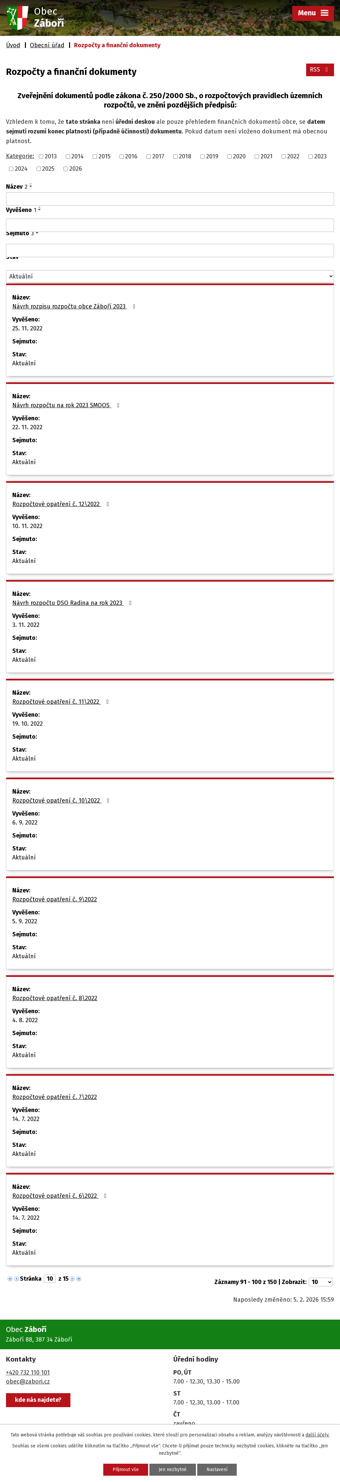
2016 (131, 156)
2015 (105, 156)
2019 (212, 156)
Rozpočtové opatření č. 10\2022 (62, 800)
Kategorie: (20, 156)
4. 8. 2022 (25, 1020)
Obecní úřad (47, 45)
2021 (267, 156)
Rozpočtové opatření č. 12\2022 (62, 504)
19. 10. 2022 (27, 723)
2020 (239, 156)
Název (17, 186)
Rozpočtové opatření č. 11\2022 (62, 701)
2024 (21, 168)
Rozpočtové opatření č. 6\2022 (60, 1196)
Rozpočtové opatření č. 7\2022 (54, 1097)
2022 (293, 156)
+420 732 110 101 (28, 1372)
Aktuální (24, 363)
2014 (77, 156)
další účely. (317, 1435)
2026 (75, 168)
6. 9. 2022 (25, 822)
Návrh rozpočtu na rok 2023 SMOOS (67, 405)
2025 (48, 168)
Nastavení (217, 1469)
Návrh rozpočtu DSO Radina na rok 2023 (73, 603)
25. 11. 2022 (27, 328)
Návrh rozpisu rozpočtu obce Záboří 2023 (75, 306)
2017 (158, 156)
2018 (185, 156)
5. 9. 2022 (24, 921)
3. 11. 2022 (26, 625)
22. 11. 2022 (27, 427)
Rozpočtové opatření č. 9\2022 (54, 899)
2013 (51, 156)
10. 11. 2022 (27, 526)
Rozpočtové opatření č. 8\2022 (54, 998)
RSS (320, 69)
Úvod (13, 45)
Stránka (31, 1278)
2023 (320, 156)
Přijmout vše (126, 1469)
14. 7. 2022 (26, 1119)
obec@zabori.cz (28, 1381)
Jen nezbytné (173, 1469)
